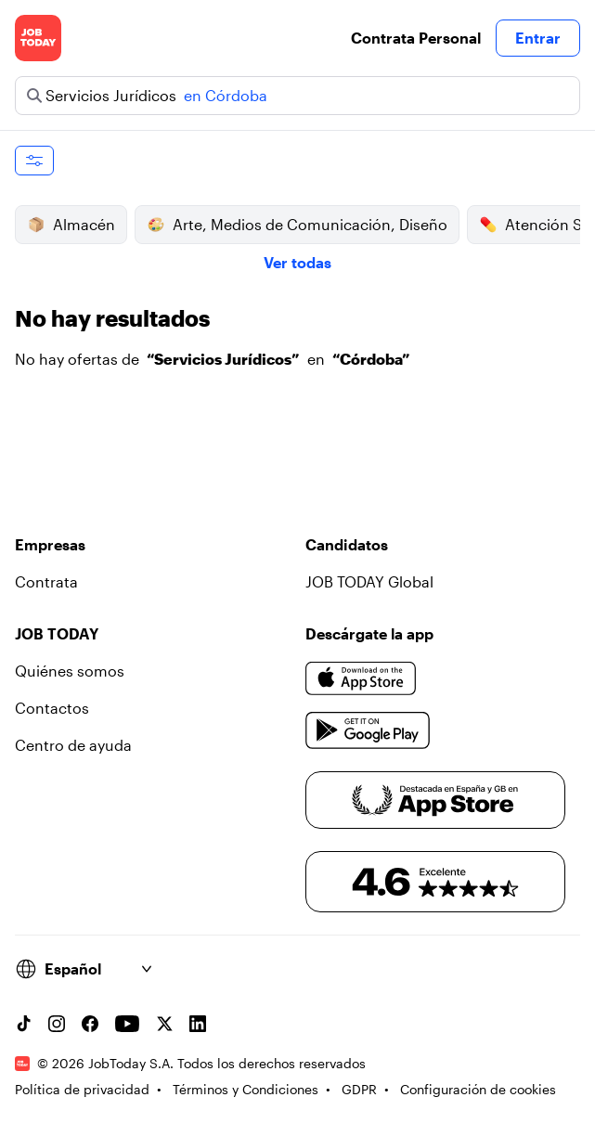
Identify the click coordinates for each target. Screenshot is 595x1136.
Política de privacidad (82, 1089)
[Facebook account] (90, 1023)
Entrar (538, 37)
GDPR (359, 1089)
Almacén (71, 224)
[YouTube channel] (127, 1023)
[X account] (164, 1023)
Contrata (46, 581)
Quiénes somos (69, 670)
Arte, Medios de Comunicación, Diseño (297, 224)
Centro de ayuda (73, 745)
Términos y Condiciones (245, 1089)
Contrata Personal (416, 37)
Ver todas (297, 262)
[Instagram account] (56, 1023)
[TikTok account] (23, 1023)
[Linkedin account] (197, 1023)
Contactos (52, 707)
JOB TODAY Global (369, 581)
